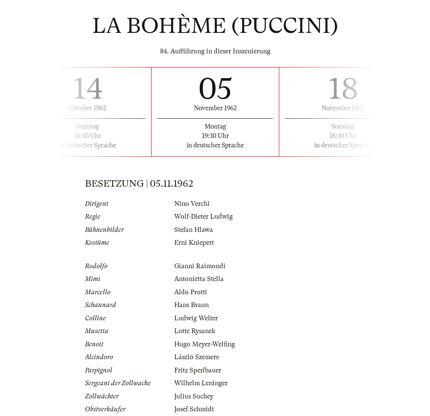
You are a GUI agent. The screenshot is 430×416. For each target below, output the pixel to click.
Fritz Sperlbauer (197, 370)
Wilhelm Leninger (201, 383)
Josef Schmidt (194, 409)
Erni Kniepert (194, 242)
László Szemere (196, 357)
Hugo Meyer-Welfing (204, 344)
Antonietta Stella (199, 279)
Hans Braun (191, 305)
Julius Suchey (194, 396)
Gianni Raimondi (199, 266)
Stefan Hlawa (193, 230)
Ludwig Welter (196, 318)
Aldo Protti (190, 292)
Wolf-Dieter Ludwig (203, 216)
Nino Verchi (192, 204)
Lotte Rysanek (195, 331)
